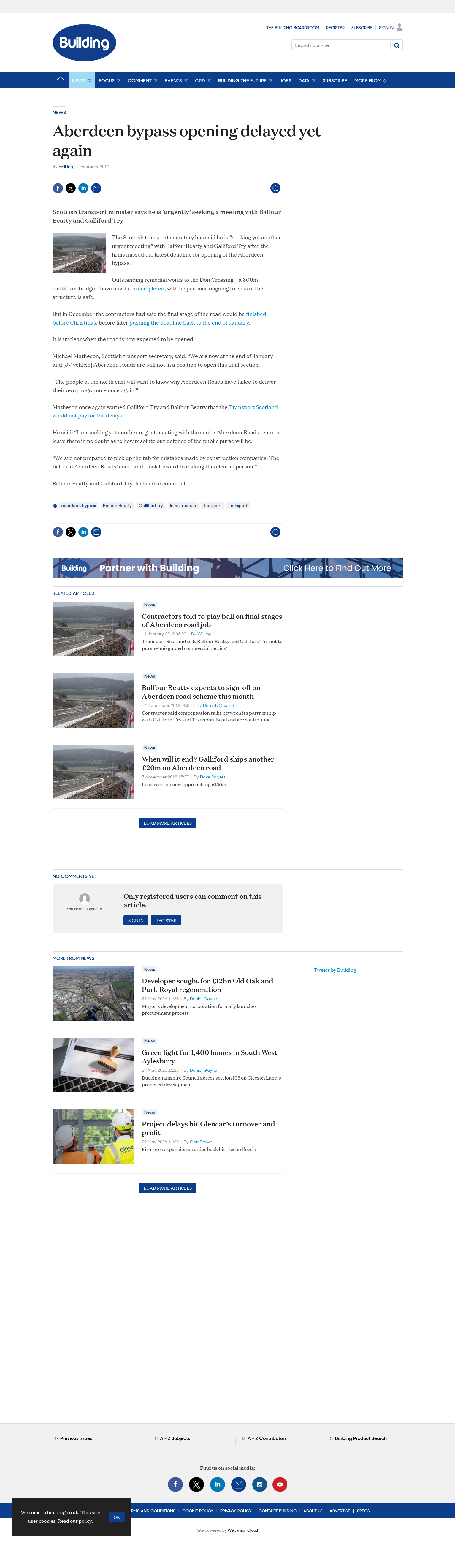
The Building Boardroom (292, 27)
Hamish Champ (218, 705)
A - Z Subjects (175, 1438)
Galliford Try (151, 505)
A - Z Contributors (267, 1438)
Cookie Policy (197, 1511)
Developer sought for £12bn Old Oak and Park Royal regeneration (207, 985)
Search (397, 45)
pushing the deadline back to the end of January (189, 322)
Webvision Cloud (243, 1530)
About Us (313, 1511)
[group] (369, 80)
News (59, 112)
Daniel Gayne (203, 998)
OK (117, 1517)
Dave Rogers (212, 777)
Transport (212, 505)
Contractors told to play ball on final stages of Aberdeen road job (212, 620)
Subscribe (361, 27)
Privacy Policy (236, 1511)
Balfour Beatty (117, 505)
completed (151, 288)
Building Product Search (361, 1438)
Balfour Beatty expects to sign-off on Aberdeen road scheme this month (201, 692)
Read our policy (75, 1520)
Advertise (339, 1511)
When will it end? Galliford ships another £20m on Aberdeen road (208, 763)
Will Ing (66, 166)
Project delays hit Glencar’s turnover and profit (208, 1128)
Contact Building (278, 1511)
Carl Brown (201, 1142)
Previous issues (76, 1438)
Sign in (136, 920)
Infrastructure (183, 505)
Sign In (386, 27)
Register (335, 27)
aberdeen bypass (78, 505)
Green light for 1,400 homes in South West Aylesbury (210, 1056)
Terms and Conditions (150, 1511)
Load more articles (168, 823)
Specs (363, 1511)
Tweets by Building (335, 969)
